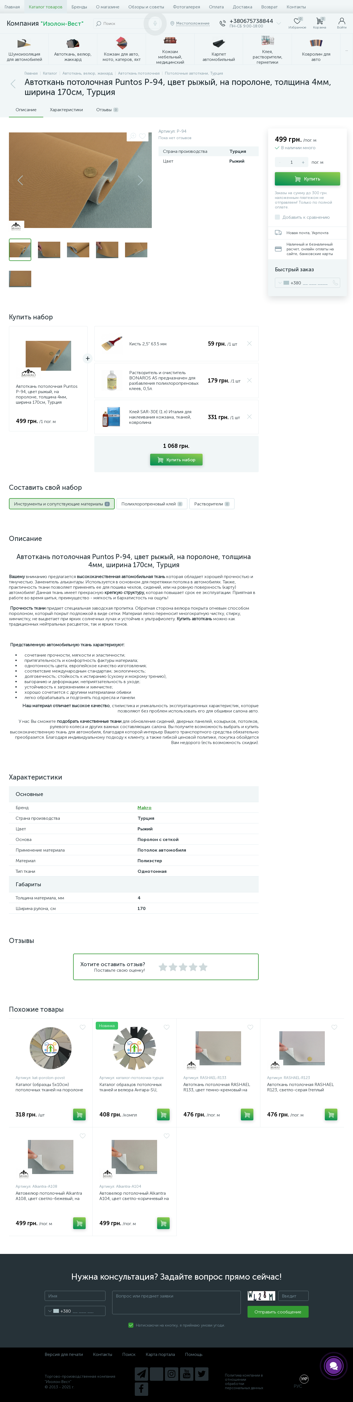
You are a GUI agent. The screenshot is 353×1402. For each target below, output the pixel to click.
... (346, 49)
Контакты (296, 6)
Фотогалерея (186, 6)
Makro (145, 807)
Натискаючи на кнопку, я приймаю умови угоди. (180, 1325)
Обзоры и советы (146, 6)
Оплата (216, 6)
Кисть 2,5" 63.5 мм (148, 343)
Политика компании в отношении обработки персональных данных (244, 1381)
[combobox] (288, 282)
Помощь (194, 1354)
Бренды (79, 6)
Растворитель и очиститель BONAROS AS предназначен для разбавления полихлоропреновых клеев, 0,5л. (164, 380)
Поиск (129, 1354)
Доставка (242, 6)
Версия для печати (64, 1354)
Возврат (269, 6)
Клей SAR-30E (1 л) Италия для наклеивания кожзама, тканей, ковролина (160, 417)
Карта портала (160, 1354)
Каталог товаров (46, 6)
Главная (12, 6)
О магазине (107, 6)
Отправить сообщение (277, 1312)
